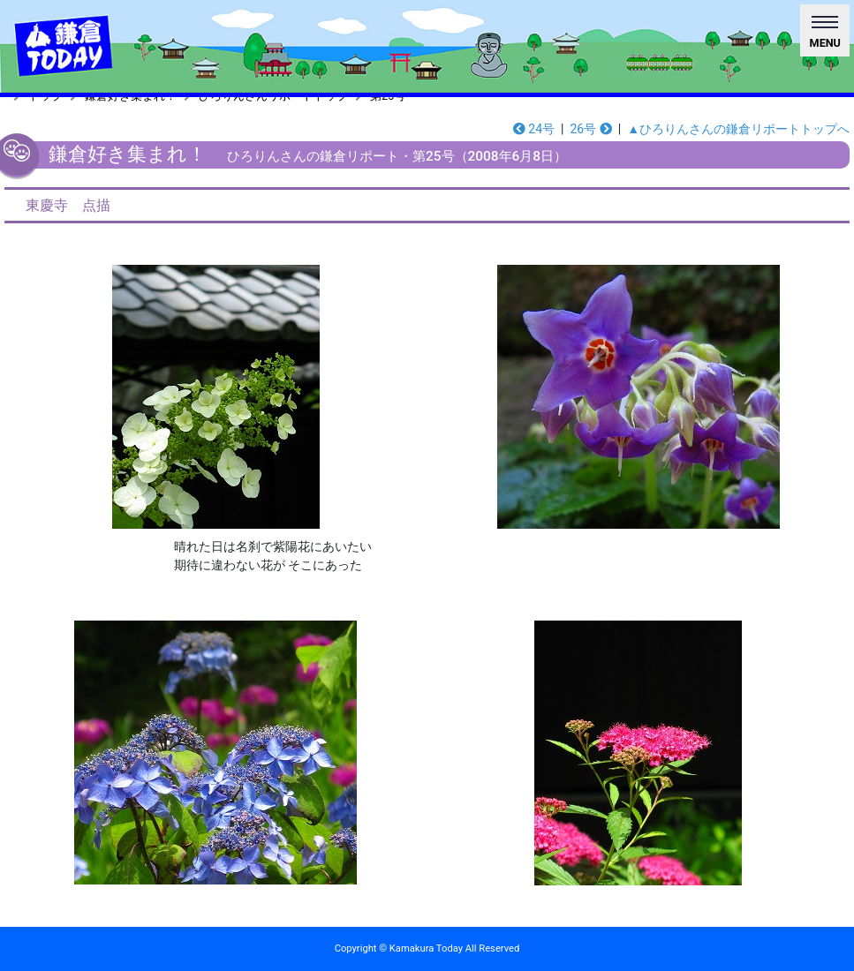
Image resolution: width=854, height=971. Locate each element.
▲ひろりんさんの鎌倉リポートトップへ (738, 129)
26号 (590, 129)
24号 (534, 129)
